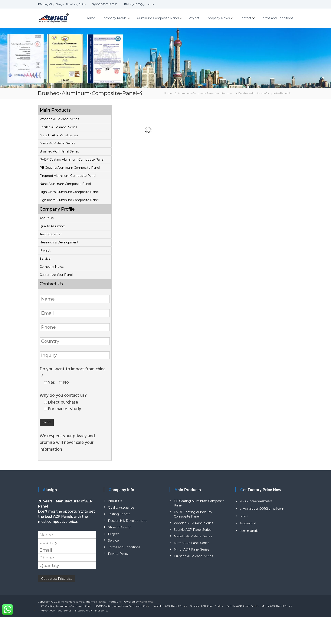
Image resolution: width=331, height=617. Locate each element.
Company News (218, 18)
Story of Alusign (119, 527)
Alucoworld (248, 523)
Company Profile (114, 18)
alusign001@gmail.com (266, 509)
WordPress (146, 601)
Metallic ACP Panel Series (59, 135)
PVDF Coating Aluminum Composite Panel (72, 159)
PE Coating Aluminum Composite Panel (70, 168)
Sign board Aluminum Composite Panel (69, 200)
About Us (46, 218)
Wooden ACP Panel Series (59, 119)
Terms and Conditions (277, 18)
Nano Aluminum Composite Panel (65, 184)
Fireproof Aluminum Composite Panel (68, 176)
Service (45, 258)
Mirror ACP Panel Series (57, 143)
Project (194, 18)
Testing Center (51, 234)
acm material (249, 531)
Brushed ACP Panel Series (59, 151)
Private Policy (118, 554)
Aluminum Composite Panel (158, 18)
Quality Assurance (53, 226)
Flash (99, 601)
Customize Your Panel (56, 275)
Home (90, 18)
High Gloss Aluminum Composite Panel (69, 192)
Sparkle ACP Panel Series (58, 127)
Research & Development (59, 242)
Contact (245, 18)
